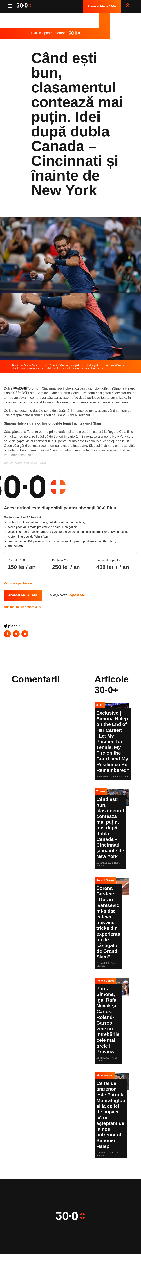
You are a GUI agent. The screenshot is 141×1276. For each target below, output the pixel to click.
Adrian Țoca (121, 776)
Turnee (100, 791)
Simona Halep (104, 1075)
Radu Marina (19, 387)
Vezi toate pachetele (18, 583)
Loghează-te (76, 595)
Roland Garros (105, 880)
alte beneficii (16, 546)
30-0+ (99, 705)
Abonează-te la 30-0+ (101, 6)
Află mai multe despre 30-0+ (23, 606)
